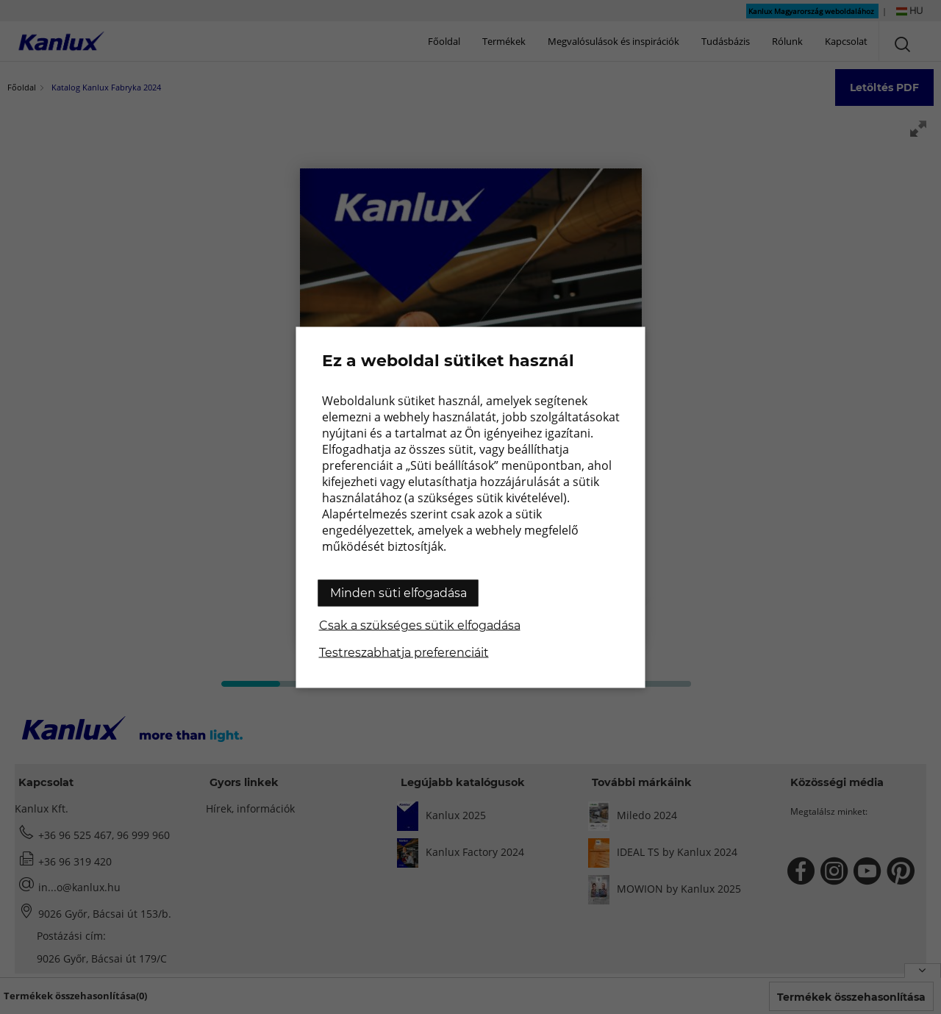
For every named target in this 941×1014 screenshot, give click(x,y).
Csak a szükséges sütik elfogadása (419, 625)
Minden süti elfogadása (398, 592)
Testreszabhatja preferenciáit (404, 652)
